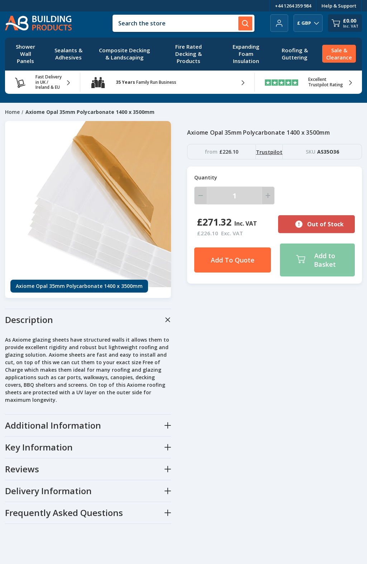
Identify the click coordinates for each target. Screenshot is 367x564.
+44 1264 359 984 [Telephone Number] (293, 6)
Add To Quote (232, 260)
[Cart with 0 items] (345, 23)
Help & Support (338, 6)
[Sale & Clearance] (339, 54)
